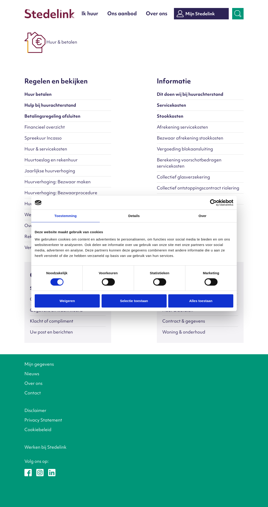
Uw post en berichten (51, 332)
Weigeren (67, 301)
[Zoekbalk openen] (238, 13)
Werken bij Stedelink (45, 447)
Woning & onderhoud (183, 332)
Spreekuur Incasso (43, 138)
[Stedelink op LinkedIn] (51, 472)
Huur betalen (38, 94)
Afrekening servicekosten (182, 127)
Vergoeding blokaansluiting (185, 149)
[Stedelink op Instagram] (40, 472)
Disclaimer (35, 410)
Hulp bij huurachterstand (50, 105)
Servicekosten (171, 105)
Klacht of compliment (51, 321)
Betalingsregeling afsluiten (52, 116)
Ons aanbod (122, 13)
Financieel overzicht (44, 127)
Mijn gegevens (39, 364)
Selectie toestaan (134, 301)
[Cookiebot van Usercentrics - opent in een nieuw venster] (213, 202)
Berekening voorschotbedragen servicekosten (189, 163)
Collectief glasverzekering (183, 177)
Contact (32, 393)
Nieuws (31, 374)
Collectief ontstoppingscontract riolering (198, 188)
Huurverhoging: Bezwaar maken (57, 182)
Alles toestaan (201, 301)
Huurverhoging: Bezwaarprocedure (60, 193)
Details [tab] (134, 216)
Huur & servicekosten (45, 149)
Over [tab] (203, 216)
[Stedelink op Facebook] (28, 472)
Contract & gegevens (183, 321)
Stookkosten (170, 116)
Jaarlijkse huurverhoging (49, 171)
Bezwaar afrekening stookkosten (190, 138)
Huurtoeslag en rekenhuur (51, 160)
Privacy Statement (43, 420)
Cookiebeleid (37, 429)
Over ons (156, 13)
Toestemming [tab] (65, 216)
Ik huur (89, 13)
